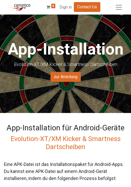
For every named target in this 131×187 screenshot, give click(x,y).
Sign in (66, 7)
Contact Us (87, 6)
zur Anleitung (65, 76)
